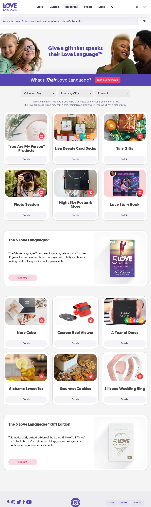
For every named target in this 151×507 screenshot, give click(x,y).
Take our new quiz (107, 80)
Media (124, 502)
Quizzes (54, 7)
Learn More (77, 21)
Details (26, 159)
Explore (22, 277)
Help (112, 502)
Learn (39, 7)
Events (88, 7)
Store (102, 7)
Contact (137, 502)
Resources (71, 7)
